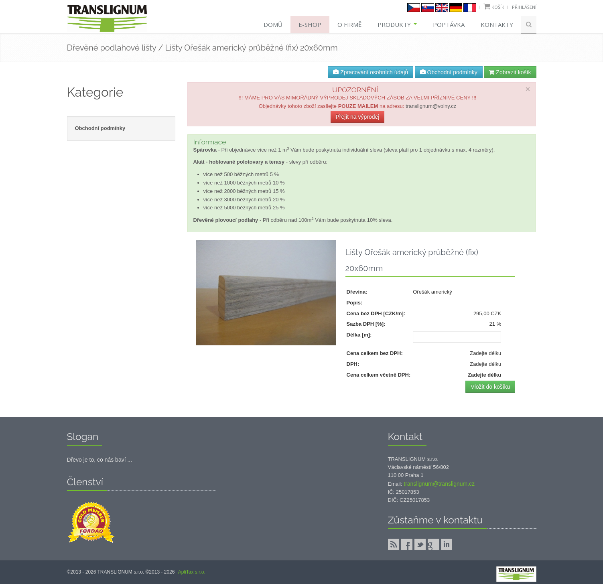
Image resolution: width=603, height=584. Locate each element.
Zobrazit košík (510, 72)
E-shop (309, 24)
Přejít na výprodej (358, 117)
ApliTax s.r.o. (191, 572)
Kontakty (497, 24)
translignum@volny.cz (431, 106)
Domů (273, 24)
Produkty (397, 24)
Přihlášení (524, 7)
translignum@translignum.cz (439, 484)
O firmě (349, 24)
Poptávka (449, 24)
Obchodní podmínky (448, 72)
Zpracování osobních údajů (370, 72)
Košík (497, 7)
